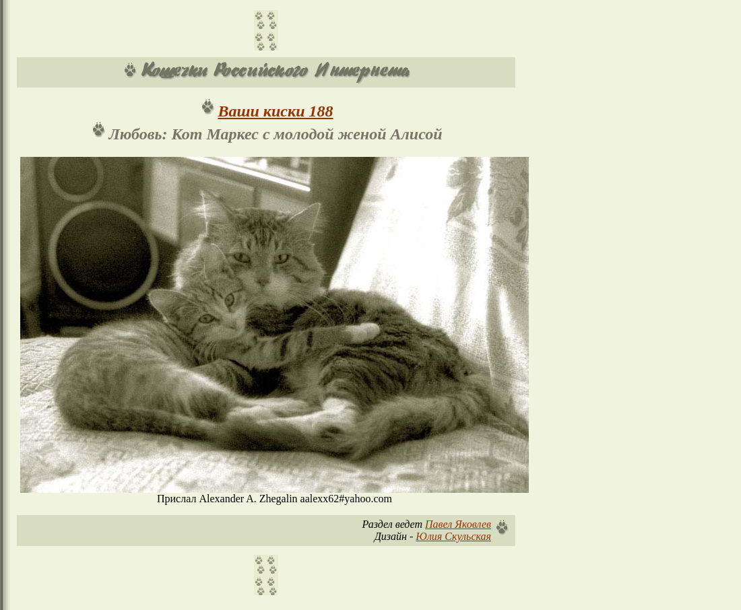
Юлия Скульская (453, 536)
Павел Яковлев (458, 524)
